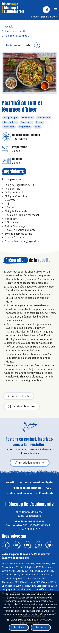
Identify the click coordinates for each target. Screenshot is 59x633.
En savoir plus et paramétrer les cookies (29, 619)
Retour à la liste (19, 396)
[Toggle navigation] (55, 11)
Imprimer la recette (21, 406)
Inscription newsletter (29, 462)
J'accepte (41, 627)
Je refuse (19, 627)
